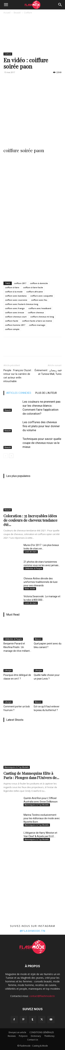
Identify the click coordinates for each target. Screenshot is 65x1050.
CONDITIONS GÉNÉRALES (41, 1032)
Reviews (12, 1036)
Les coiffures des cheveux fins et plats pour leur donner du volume (41, 426)
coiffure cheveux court (16, 316)
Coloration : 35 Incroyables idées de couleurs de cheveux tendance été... (30, 520)
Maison (38, 639)
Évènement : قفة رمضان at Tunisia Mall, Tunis (48, 372)
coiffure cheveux (36, 312)
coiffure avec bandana (16, 295)
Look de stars (31, 551)
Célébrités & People (33, 568)
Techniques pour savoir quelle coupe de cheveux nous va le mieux (42, 443)
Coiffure (28, 12)
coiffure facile (11, 321)
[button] (5, 4)
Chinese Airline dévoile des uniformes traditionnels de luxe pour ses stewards (41, 582)
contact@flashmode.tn (42, 996)
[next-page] (11, 456)
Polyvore (23, 1036)
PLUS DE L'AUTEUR (46, 392)
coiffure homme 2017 (15, 325)
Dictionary (36, 1036)
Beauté (17, 12)
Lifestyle (8, 670)
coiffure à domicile (39, 283)
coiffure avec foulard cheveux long (21, 304)
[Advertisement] (32, 109)
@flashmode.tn (32, 930)
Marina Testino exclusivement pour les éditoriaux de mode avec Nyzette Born (42, 818)
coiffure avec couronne (16, 300)
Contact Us (32, 1039)
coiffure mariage (37, 325)
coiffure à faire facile (33, 287)
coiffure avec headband (39, 308)
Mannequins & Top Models (17, 767)
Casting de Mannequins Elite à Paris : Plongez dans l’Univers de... (31, 775)
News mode (30, 588)
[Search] (60, 4)
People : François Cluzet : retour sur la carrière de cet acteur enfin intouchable (17, 376)
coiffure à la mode (14, 291)
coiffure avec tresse (14, 312)
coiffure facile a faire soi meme (37, 321)
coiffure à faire (12, 287)
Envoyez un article (17, 1032)
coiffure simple (12, 329)
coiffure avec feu (39, 300)
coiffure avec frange (15, 308)
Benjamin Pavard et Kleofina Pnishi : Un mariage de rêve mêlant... (17, 647)
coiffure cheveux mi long (42, 316)
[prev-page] (5, 456)
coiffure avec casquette (41, 295)
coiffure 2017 (20, 283)
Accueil (6, 12)
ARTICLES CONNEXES (18, 392)
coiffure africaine (34, 291)
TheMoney (49, 1036)
